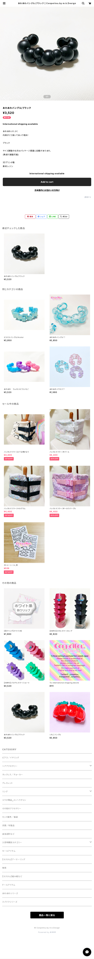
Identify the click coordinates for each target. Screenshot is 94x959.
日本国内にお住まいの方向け (47, 190)
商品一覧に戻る (47, 915)
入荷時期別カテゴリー (12, 842)
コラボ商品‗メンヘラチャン (14, 800)
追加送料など (8, 834)
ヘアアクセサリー (9, 766)
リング (5, 791)
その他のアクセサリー (11, 808)
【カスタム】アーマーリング (13, 859)
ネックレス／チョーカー (12, 774)
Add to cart (47, 182)
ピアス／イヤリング (10, 757)
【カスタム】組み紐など (12, 876)
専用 (4, 868)
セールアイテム (8, 851)
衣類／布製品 (8, 825)
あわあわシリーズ (10, 893)
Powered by (47, 932)
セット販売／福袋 (10, 817)
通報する (87, 197)
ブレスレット (7, 783)
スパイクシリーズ (9, 902)
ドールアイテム (8, 885)
